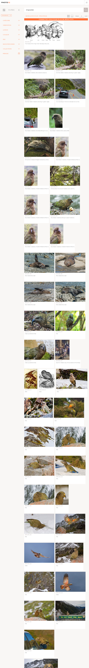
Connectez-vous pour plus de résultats (56, 19)
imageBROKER (6, 15)
